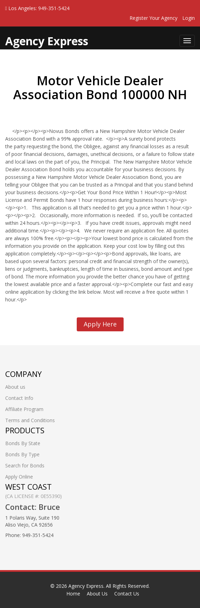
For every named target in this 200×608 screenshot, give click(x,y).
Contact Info (19, 398)
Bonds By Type (22, 454)
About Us (97, 593)
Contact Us (126, 593)
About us (15, 387)
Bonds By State (22, 443)
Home (73, 593)
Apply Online (19, 476)
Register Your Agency (153, 18)
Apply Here (100, 324)
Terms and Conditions (30, 420)
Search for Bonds (24, 465)
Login (188, 18)
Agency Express (85, 586)
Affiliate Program (24, 409)
